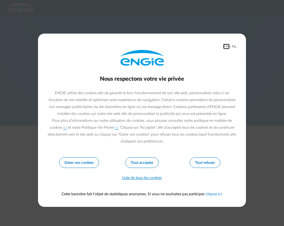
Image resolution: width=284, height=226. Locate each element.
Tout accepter (142, 162)
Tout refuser (205, 162)
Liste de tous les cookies (142, 178)
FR (226, 46)
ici (65, 127)
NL (234, 46)
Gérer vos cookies (79, 162)
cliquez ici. (214, 194)
